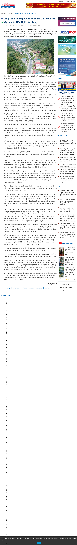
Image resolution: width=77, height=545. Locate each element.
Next (75, 279)
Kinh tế (10, 13)
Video (60, 79)
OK (39, 542)
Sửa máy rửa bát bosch (65, 290)
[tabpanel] (11, 311)
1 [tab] (66, 279)
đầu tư (47, 288)
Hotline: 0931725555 (70, 1)
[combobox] (67, 23)
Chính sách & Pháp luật (52, 506)
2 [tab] (68, 279)
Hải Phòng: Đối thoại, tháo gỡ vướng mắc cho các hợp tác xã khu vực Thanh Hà (68, 159)
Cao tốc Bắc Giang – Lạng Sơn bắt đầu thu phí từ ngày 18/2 (48, 312)
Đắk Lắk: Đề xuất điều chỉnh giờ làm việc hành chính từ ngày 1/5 (67, 209)
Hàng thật (60, 1)
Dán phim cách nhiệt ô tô (66, 287)
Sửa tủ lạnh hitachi (64, 284)
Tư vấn (33, 509)
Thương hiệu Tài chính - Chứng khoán (24, 13)
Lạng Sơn (39, 288)
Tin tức (15, 506)
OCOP (62, 506)
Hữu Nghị (8, 288)
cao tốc (32, 288)
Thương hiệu (28, 506)
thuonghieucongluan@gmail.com (36, 523)
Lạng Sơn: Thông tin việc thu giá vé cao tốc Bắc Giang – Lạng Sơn (29, 312)
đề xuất (25, 288)
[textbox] (67, 23)
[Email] (18, 520)
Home (3, 13)
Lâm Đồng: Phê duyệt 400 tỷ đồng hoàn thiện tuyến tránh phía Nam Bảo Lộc (67, 171)
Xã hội (60, 186)
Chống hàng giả (68, 243)
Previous (60, 279)
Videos (44, 509)
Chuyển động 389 (39, 506)
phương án (16, 288)
